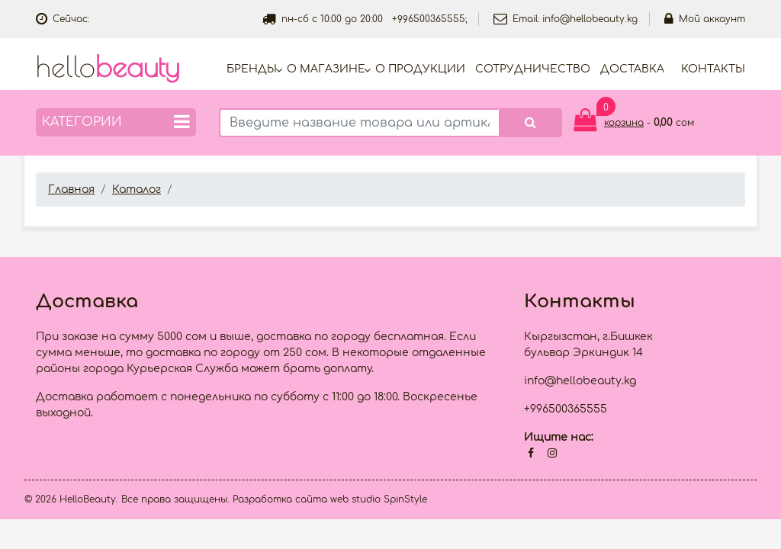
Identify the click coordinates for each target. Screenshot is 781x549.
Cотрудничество (532, 69)
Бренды (252, 69)
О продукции (420, 69)
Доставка (632, 69)
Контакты (713, 69)
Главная (71, 189)
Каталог (136, 189)
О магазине (326, 69)
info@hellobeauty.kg (590, 19)
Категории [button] (116, 121)
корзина (624, 122)
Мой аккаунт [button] (704, 19)
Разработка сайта (280, 499)
